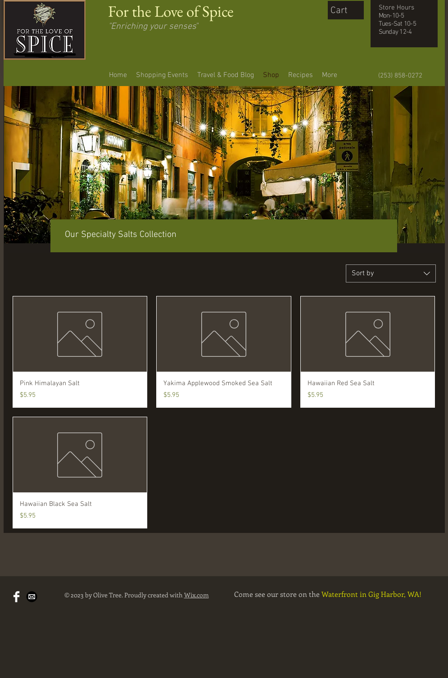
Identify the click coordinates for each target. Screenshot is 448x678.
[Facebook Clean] (16, 596)
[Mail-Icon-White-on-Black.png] (31, 596)
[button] (348, 9)
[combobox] (391, 273)
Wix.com (196, 595)
